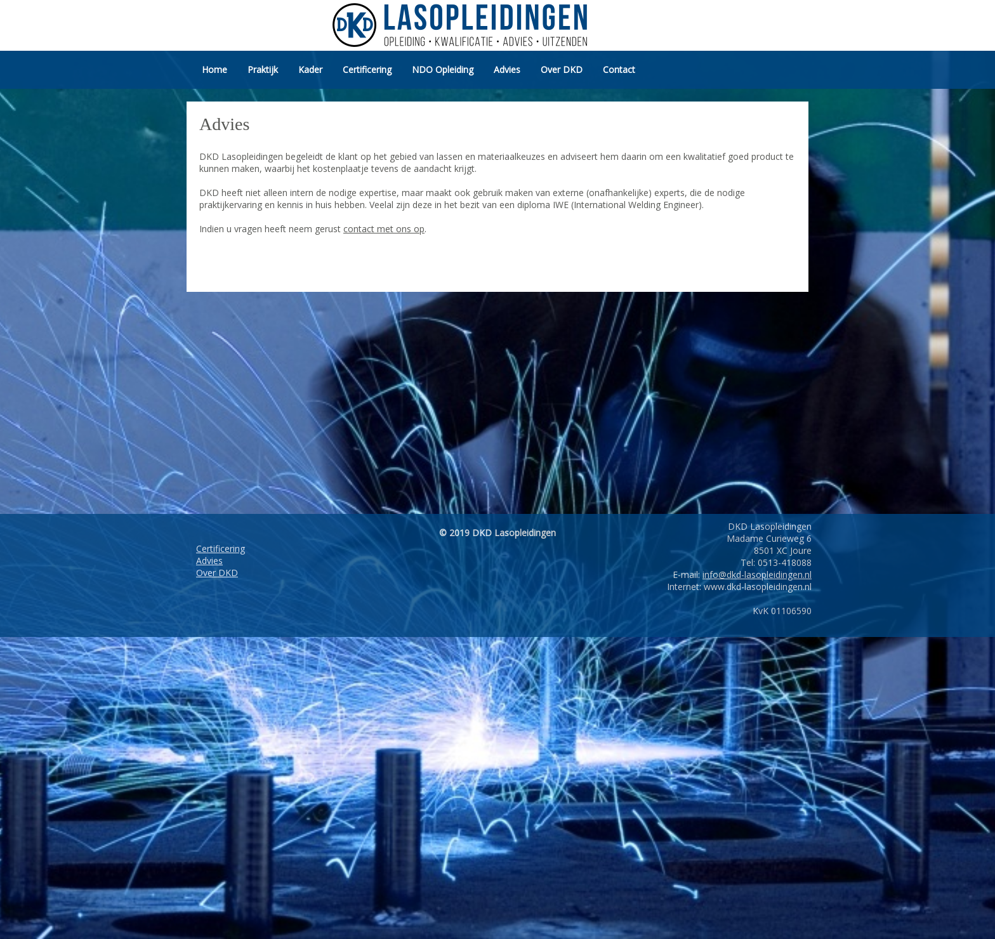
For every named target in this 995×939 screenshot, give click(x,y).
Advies (507, 69)
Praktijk (262, 69)
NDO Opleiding (442, 69)
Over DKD (562, 69)
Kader (310, 69)
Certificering (367, 69)
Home (214, 69)
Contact (619, 69)
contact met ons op (384, 229)
